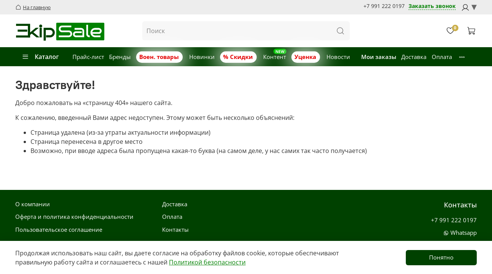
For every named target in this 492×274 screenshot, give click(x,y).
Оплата (442, 57)
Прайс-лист (88, 57)
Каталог (40, 57)
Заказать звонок (432, 6)
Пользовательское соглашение (58, 229)
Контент (274, 57)
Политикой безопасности (207, 262)
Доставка (413, 57)
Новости (338, 57)
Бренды (120, 57)
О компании (32, 204)
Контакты (175, 229)
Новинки (202, 57)
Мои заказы (378, 57)
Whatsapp (460, 232)
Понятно (441, 257)
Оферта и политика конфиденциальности (74, 216)
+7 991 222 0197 (384, 6)
